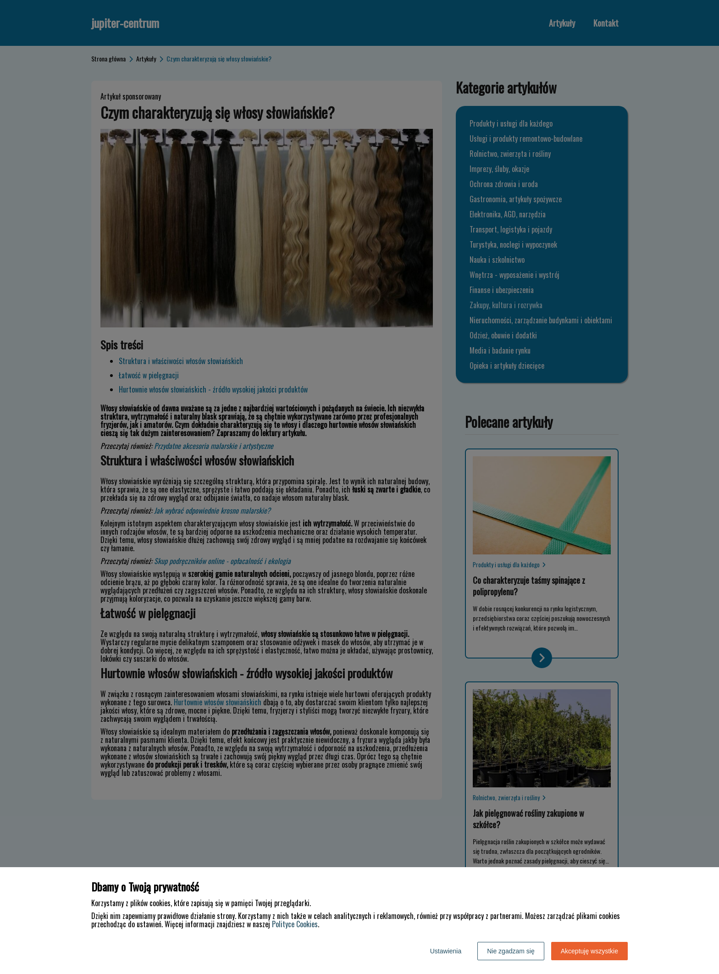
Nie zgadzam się (511, 951)
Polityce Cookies (295, 924)
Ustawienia (445, 951)
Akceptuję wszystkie (589, 951)
